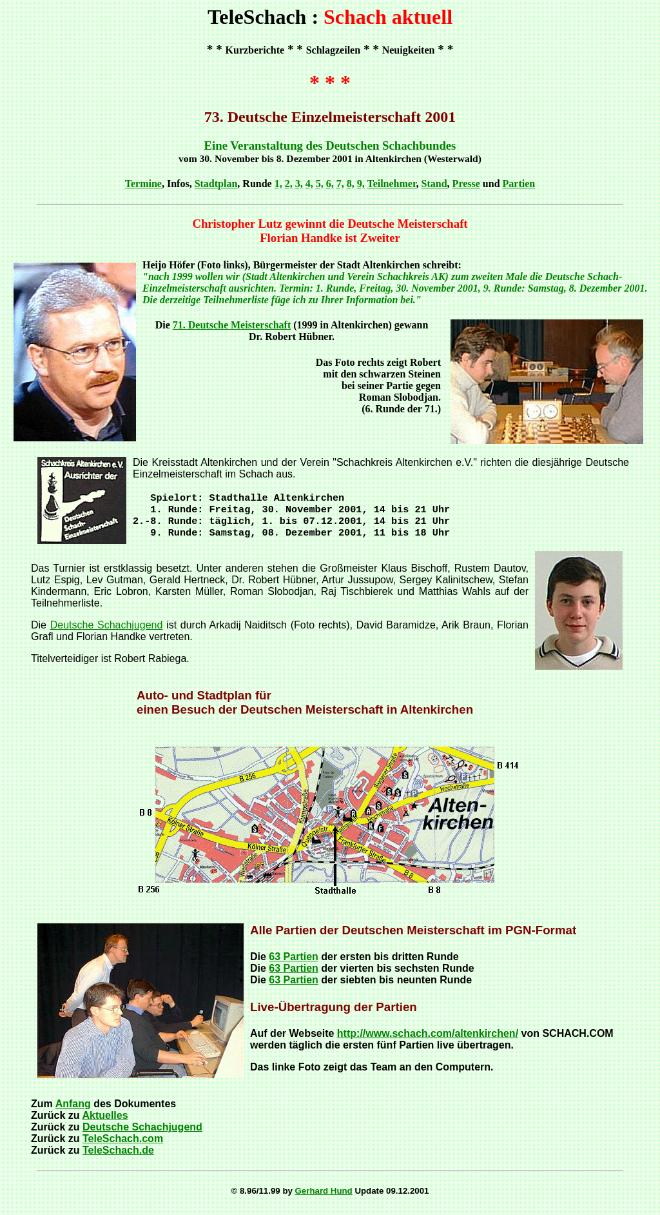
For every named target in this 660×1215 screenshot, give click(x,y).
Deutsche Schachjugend (106, 630)
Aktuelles (105, 1120)
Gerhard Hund (324, 1196)
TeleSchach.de (118, 1155)
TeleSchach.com (122, 1143)
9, (361, 183)
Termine (143, 183)
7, (340, 183)
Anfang (73, 1108)
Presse (466, 183)
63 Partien (293, 961)
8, (350, 183)
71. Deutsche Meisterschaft (232, 324)
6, (330, 183)
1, (278, 183)
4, (309, 183)
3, (299, 183)
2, (289, 183)
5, (320, 183)
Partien (519, 183)
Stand (434, 183)
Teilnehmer (391, 183)
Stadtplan (216, 183)
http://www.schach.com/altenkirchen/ (427, 1038)
